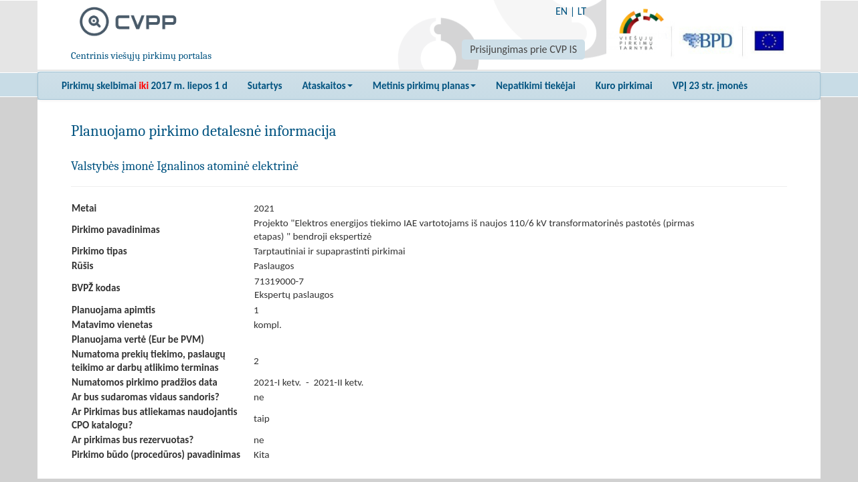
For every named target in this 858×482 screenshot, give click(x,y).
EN (561, 11)
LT (582, 11)
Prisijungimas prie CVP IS (523, 49)
